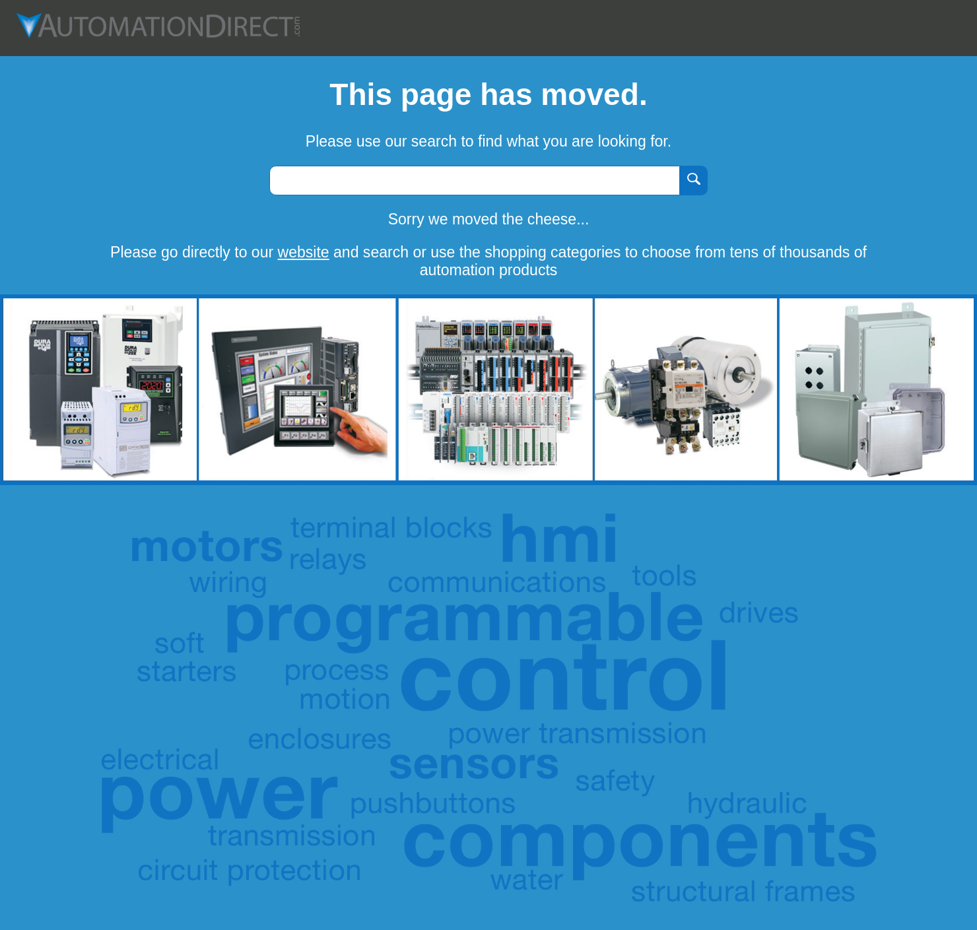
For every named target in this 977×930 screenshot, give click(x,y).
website (303, 252)
